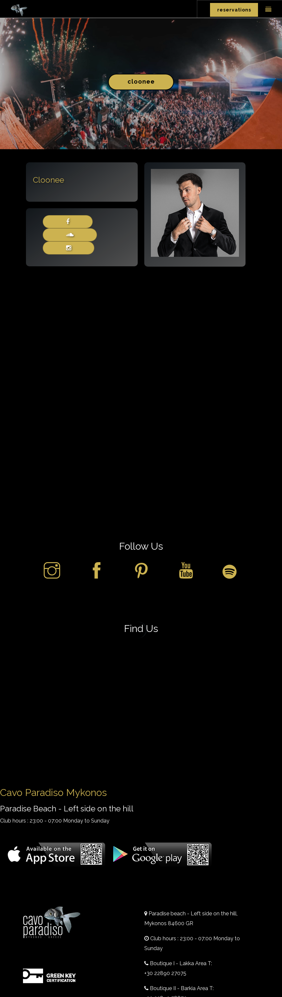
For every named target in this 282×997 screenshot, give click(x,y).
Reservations (234, 9)
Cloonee (141, 81)
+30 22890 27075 (165, 973)
